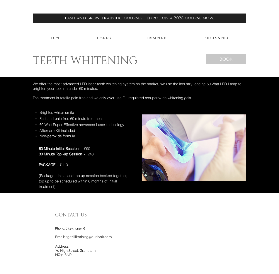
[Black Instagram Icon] (269, 142)
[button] (103, 38)
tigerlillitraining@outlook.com (89, 237)
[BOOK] (226, 59)
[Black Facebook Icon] (269, 131)
